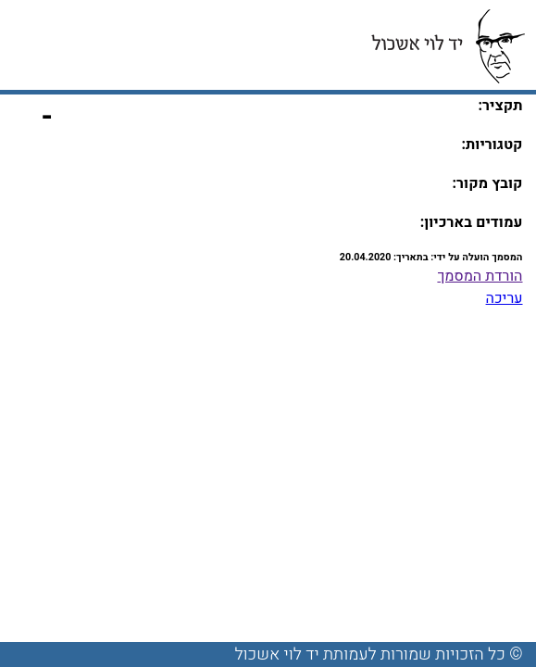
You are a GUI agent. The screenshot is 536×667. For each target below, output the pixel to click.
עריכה (504, 298)
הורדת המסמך (479, 276)
